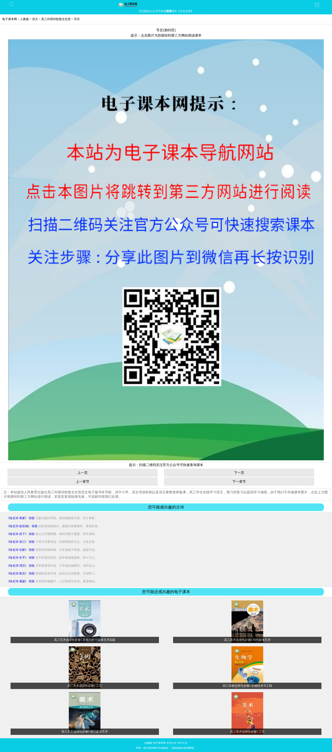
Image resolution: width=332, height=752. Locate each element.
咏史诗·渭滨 (17, 565)
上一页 (82, 472)
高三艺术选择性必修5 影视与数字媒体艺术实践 (84, 639)
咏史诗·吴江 (17, 541)
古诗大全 (171, 742)
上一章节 (82, 481)
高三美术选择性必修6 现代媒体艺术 (247, 639)
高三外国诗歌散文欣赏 (56, 19)
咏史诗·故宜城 (18, 526)
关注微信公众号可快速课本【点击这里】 (166, 11)
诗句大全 (182, 742)
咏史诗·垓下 (17, 534)
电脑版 (148, 742)
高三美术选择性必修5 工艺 (84, 685)
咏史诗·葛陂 (17, 581)
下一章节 (239, 481)
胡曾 (32, 518)
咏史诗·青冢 (17, 518)
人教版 (24, 19)
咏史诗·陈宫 (17, 573)
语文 (35, 19)
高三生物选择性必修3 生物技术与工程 (247, 685)
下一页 (239, 472)
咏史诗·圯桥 (17, 549)
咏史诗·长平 (17, 557)
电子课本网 (9, 19)
